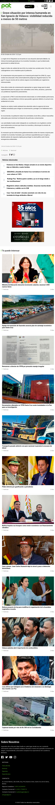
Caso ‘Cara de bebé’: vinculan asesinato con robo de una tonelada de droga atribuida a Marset (26, 194)
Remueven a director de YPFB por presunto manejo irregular (23, 366)
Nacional (14, 150)
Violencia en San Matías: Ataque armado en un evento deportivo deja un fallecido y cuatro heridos (29, 166)
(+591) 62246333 (20, 786)
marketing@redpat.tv (22, 792)
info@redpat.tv (6, 795)
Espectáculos (6, 774)
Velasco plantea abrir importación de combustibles (20, 648)
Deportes (5, 771)
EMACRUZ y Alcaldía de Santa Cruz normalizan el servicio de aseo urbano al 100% (28, 173)
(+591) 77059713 (21, 789)
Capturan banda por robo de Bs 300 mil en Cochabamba (21, 727)
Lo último (3, 1)
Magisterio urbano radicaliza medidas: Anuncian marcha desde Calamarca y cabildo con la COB (29, 187)
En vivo (28, 6)
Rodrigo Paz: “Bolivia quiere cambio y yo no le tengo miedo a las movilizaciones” (28, 180)
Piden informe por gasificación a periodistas (17, 487)
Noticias (5, 150)
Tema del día (6, 765)
